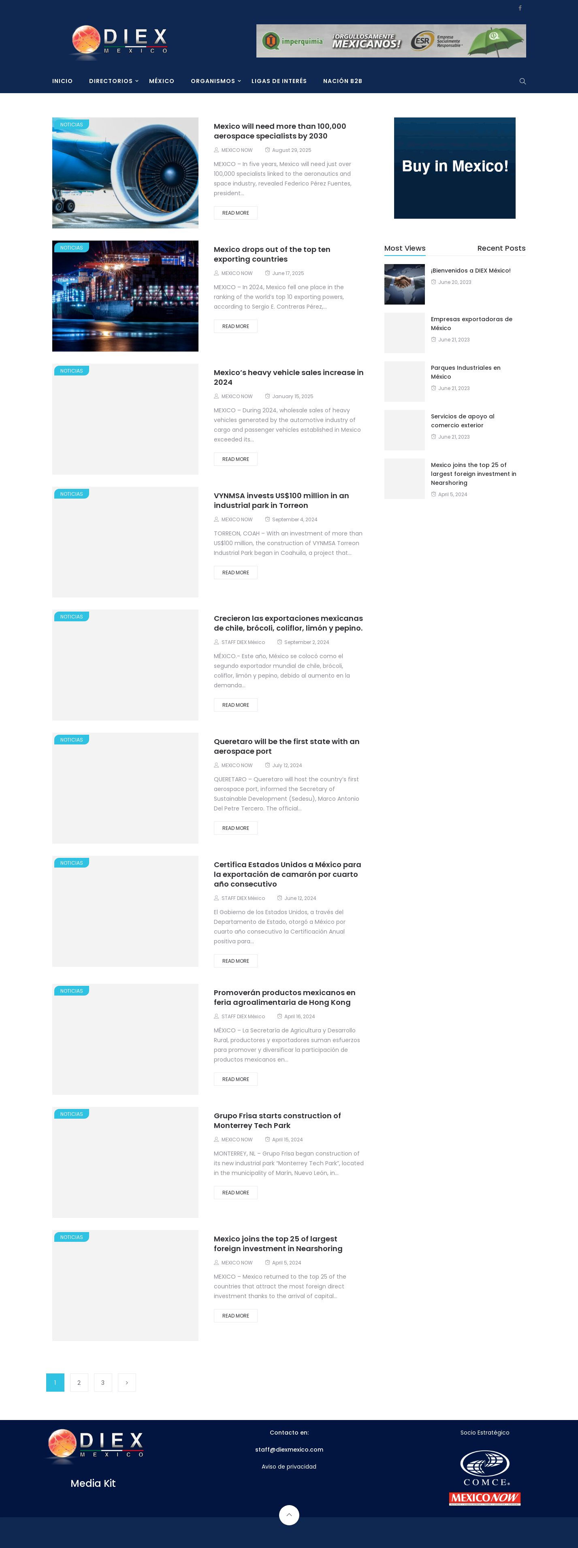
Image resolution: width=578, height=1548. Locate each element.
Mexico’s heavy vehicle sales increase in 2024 (289, 377)
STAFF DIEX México (243, 642)
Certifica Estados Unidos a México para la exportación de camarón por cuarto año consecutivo (287, 874)
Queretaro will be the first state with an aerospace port (287, 746)
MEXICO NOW (237, 150)
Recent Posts (502, 248)
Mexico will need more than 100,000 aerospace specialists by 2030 (280, 131)
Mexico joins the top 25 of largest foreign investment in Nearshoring (278, 1244)
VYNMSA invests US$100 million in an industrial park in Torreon (281, 500)
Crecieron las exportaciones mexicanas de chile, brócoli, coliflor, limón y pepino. (288, 623)
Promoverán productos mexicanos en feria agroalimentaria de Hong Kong (285, 997)
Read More (235, 212)
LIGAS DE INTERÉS (279, 81)
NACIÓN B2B (343, 81)
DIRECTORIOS (111, 81)
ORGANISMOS (213, 81)
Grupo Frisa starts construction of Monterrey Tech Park (277, 1120)
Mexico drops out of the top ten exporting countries (272, 254)
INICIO (62, 81)
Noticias (71, 124)
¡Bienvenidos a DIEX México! (471, 271)
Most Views (405, 248)
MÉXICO (162, 81)
